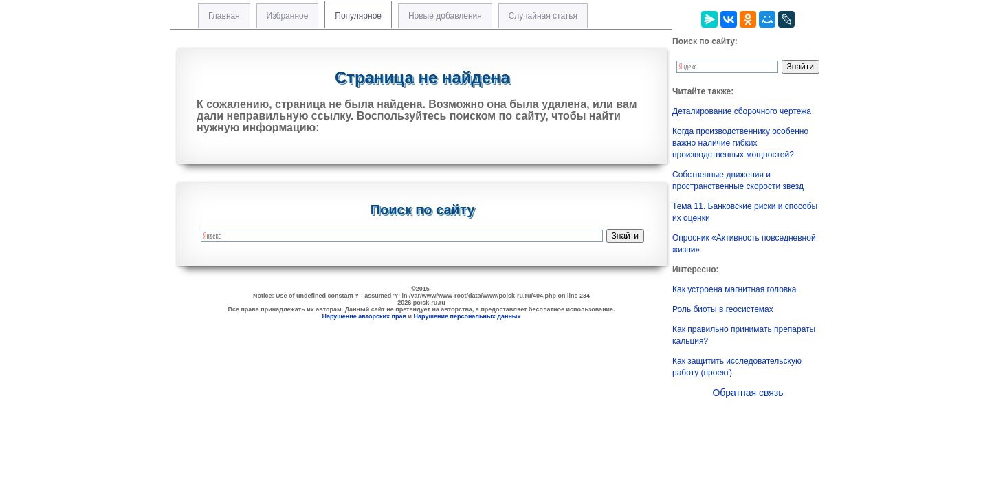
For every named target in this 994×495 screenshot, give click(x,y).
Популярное (358, 16)
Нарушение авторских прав (364, 316)
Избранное (288, 16)
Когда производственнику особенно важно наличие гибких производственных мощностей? (740, 143)
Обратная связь (747, 392)
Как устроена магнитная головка (734, 289)
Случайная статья (543, 16)
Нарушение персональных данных (467, 316)
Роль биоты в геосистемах (722, 309)
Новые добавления (445, 16)
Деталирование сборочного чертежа (741, 111)
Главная (224, 16)
